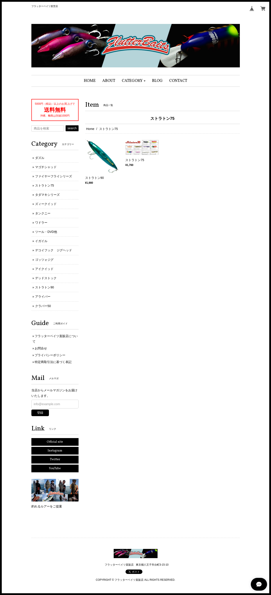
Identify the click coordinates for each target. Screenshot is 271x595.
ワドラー (41, 222)
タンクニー (42, 213)
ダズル (39, 158)
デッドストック (46, 278)
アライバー (42, 296)
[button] (133, 80)
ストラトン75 (44, 185)
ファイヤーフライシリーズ (53, 176)
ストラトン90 (44, 287)
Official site (55, 442)
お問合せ (41, 348)
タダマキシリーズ (47, 194)
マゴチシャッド (46, 167)
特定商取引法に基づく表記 (53, 362)
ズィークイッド (46, 204)
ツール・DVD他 (46, 232)
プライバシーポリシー (50, 355)
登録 (40, 412)
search (72, 128)
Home (90, 129)
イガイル (41, 241)
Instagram (55, 451)
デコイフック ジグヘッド (53, 250)
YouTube (55, 468)
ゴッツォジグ (44, 259)
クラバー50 (43, 306)
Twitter (55, 459)
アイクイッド (44, 269)
